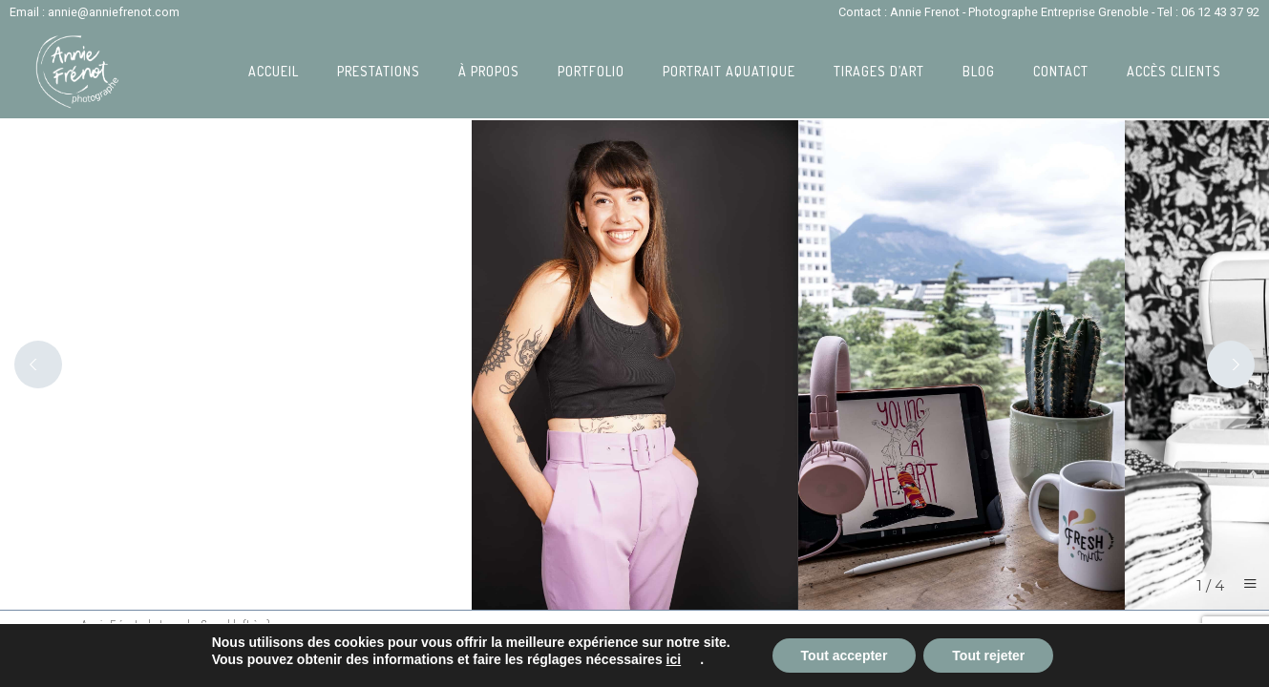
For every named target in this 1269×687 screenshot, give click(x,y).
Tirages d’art (879, 71)
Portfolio (591, 71)
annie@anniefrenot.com (114, 12)
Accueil (273, 71)
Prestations (378, 71)
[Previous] (38, 364)
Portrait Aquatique (729, 71)
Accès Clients (1174, 71)
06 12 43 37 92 (1220, 12)
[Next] (1231, 364)
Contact (1061, 71)
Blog (978, 71)
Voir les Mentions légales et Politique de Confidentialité (200, 672)
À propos (488, 71)
